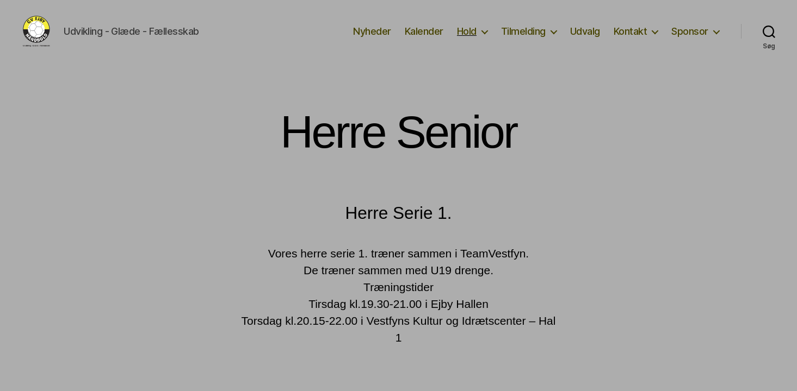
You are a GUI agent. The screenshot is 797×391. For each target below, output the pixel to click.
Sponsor (689, 39)
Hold (467, 39)
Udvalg (585, 39)
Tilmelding (523, 39)
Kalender (424, 39)
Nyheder (372, 39)
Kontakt (630, 39)
